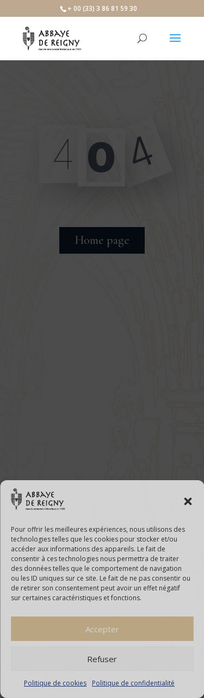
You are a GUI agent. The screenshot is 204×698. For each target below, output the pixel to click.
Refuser (102, 658)
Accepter (102, 629)
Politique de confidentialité (133, 683)
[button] (187, 501)
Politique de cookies (55, 683)
